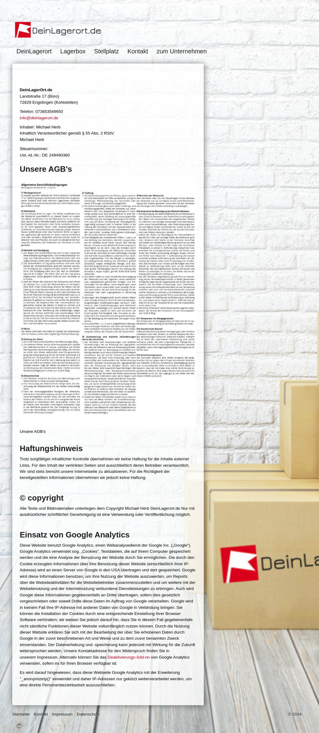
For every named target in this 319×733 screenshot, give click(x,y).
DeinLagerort (34, 51)
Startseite (21, 714)
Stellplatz (106, 51)
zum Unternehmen (182, 51)
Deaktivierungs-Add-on (129, 657)
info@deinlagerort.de (39, 118)
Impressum (62, 714)
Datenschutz (88, 714)
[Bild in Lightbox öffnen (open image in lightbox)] (108, 302)
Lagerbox (73, 51)
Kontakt (137, 51)
